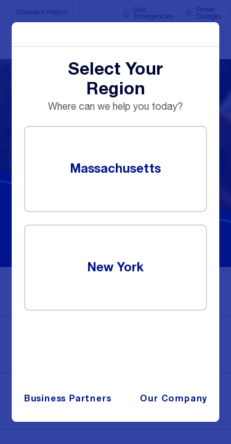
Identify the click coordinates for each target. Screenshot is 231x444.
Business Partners (67, 399)
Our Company (173, 399)
